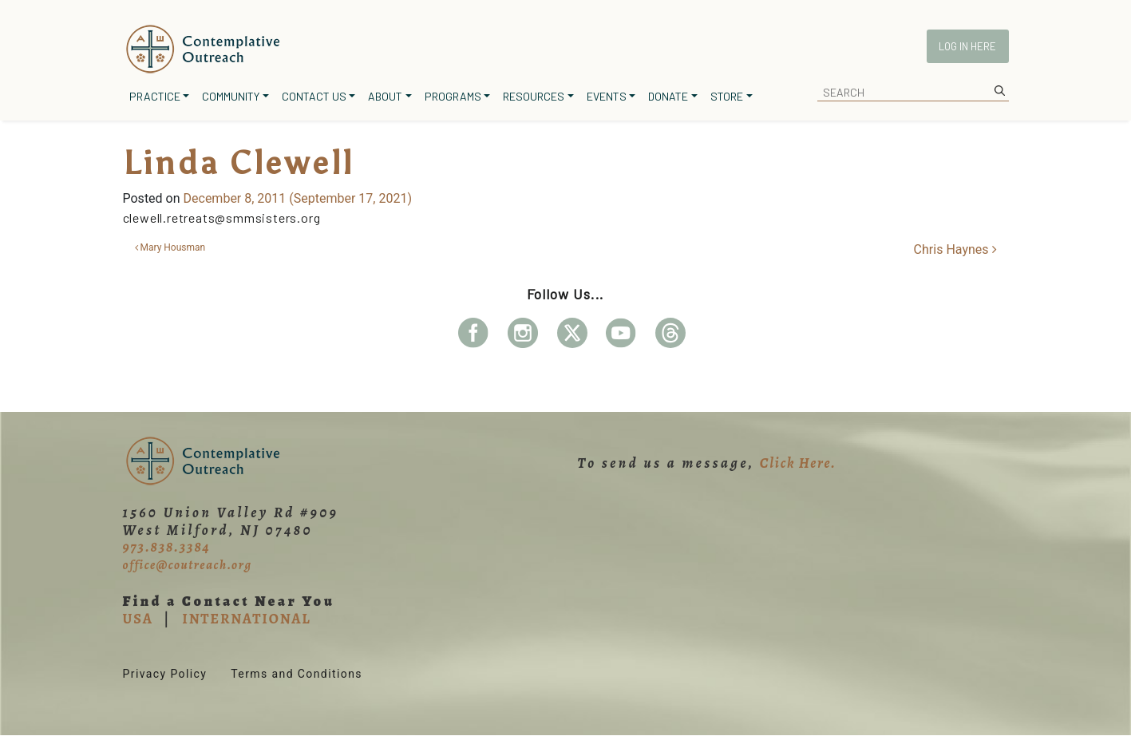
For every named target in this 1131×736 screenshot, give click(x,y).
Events (607, 96)
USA (138, 618)
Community (230, 96)
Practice (154, 96)
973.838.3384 (167, 546)
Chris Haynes (955, 249)
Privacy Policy (165, 673)
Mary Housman (170, 247)
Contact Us (314, 96)
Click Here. (798, 463)
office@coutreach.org (187, 565)
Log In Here (967, 46)
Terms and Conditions (296, 673)
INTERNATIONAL (246, 618)
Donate (668, 96)
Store (726, 96)
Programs (453, 96)
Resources (533, 96)
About (385, 96)
